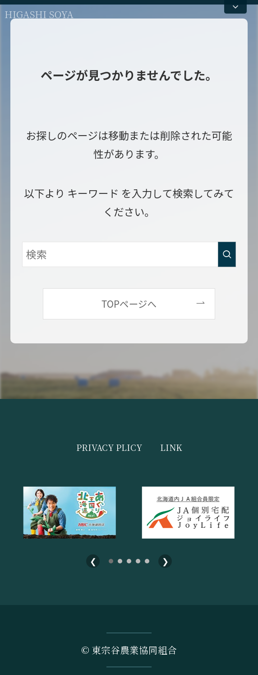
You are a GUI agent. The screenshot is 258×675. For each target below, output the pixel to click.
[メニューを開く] (235, 7)
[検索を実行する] (227, 254)
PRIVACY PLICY (109, 447)
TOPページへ (129, 303)
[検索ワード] (129, 254)
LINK (171, 447)
